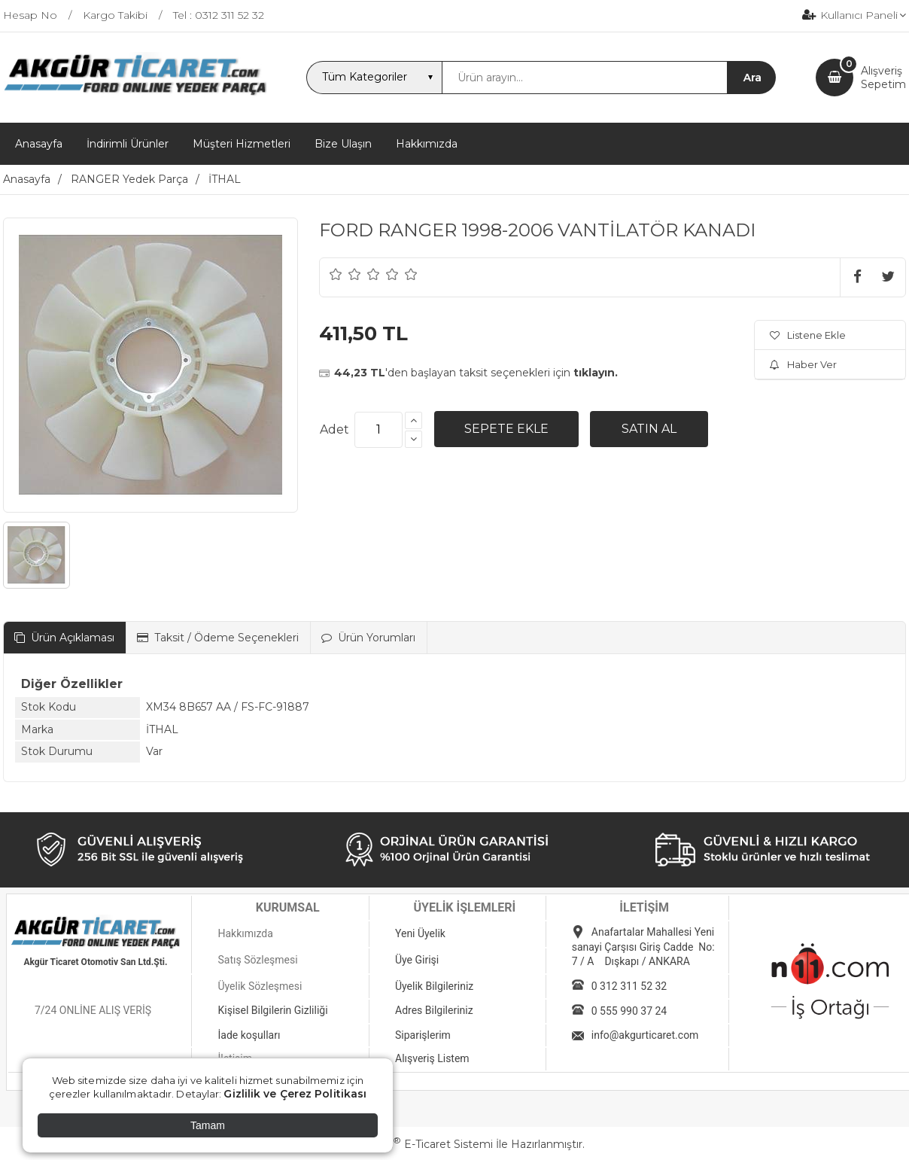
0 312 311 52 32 (629, 986)
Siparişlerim (423, 1035)
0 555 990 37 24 (629, 1011)
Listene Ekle (808, 335)
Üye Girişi (417, 960)
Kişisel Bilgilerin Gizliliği (272, 1010)
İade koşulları (248, 1035)
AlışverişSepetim (883, 77)
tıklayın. (595, 372)
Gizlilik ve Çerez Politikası (294, 1094)
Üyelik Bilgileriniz (434, 986)
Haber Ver (803, 364)
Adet (334, 429)
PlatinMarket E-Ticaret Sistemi (409, 1144)
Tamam (207, 1125)
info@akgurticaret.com (645, 1035)
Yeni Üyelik (420, 933)
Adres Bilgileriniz (434, 1010)
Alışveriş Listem (432, 1058)
